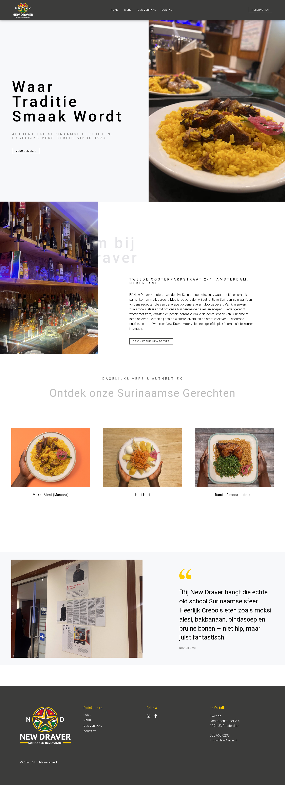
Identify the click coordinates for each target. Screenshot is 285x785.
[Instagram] (149, 716)
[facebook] (156, 716)
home (115, 10)
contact (168, 10)
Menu (128, 10)
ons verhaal (146, 10)
